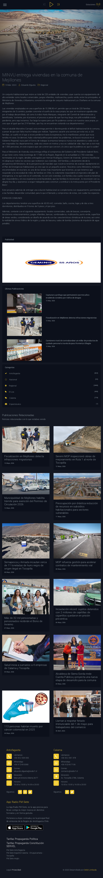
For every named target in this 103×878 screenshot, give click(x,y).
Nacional (11, 380)
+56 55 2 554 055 (21, 758)
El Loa (9, 392)
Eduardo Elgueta (28, 85)
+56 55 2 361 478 (68, 758)
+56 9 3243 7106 (68, 764)
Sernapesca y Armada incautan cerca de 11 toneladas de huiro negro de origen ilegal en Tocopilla (25, 565)
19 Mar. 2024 (10, 85)
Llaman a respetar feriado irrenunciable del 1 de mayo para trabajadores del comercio (74, 724)
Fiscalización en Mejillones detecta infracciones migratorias (71, 318)
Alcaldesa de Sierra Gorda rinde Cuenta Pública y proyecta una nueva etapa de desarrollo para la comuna (77, 677)
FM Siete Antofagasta (15, 850)
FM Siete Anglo (12, 858)
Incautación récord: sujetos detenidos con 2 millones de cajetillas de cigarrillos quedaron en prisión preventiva (77, 614)
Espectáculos (13, 404)
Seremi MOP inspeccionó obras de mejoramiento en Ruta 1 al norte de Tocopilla (76, 459)
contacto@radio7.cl (69, 771)
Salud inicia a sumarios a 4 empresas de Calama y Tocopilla (25, 666)
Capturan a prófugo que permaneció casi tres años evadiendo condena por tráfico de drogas (67, 296)
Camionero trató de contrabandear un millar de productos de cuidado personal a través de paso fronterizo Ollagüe (72, 342)
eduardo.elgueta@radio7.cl (25, 771)
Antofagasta (12, 373)
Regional (44, 85)
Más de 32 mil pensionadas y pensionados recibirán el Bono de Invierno (23, 621)
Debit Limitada (90, 870)
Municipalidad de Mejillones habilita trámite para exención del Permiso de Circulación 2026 (25, 501)
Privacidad (16, 870)
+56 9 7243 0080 (21, 764)
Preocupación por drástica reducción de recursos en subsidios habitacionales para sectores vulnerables (77, 508)
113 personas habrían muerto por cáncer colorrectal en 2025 (23, 728)
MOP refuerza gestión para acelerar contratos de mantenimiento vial (76, 564)
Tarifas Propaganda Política (22, 838)
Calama (10, 398)
